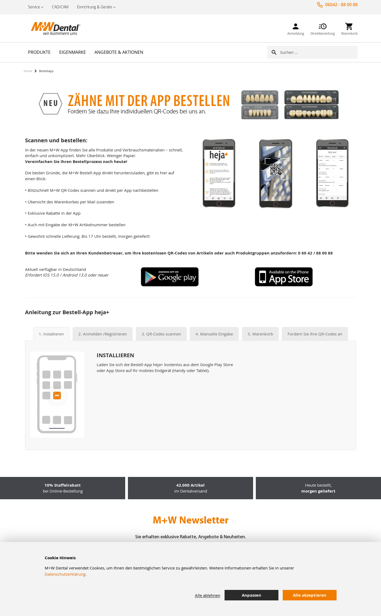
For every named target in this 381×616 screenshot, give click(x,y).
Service (34, 6)
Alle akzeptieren (309, 595)
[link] (295, 28)
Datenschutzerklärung (65, 574)
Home (28, 71)
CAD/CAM (60, 6)
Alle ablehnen (207, 595)
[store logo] (51, 28)
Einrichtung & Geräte (94, 6)
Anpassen (251, 595)
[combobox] (319, 52)
